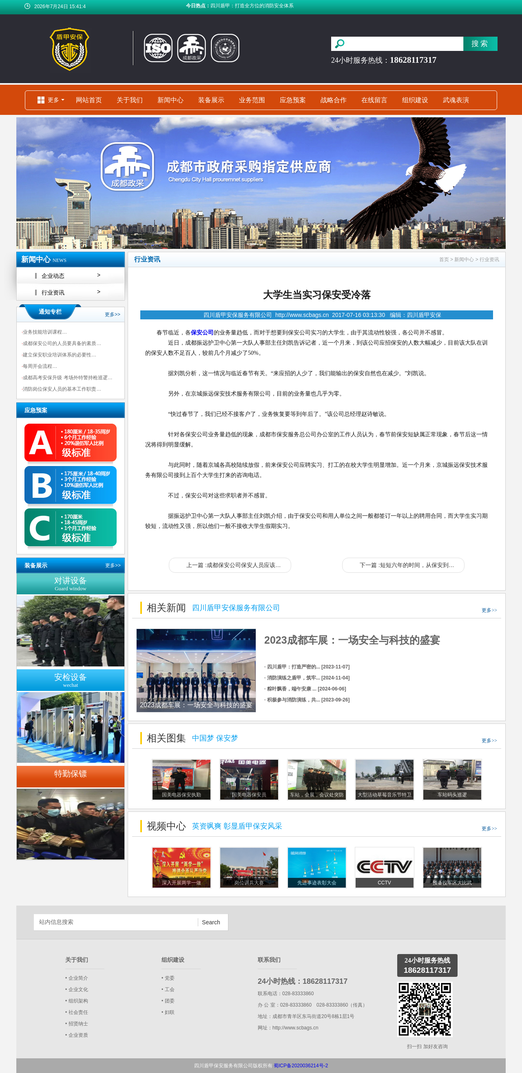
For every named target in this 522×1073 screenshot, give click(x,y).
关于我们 (130, 100)
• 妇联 (168, 1012)
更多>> (112, 314)
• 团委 (168, 1001)
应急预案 (293, 100)
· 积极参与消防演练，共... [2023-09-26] (306, 700)
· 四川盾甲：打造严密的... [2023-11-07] (306, 667)
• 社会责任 (76, 1012)
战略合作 (334, 100)
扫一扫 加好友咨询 (427, 1046)
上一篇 (238, 565)
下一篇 (412, 565)
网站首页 (89, 100)
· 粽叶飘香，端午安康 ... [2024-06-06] (305, 689)
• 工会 (168, 989)
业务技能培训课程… (44, 332)
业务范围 (252, 100)
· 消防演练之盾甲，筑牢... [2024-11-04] (306, 678)
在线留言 (374, 100)
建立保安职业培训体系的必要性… (59, 355)
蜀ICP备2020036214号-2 (301, 1066)
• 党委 (168, 978)
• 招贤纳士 (76, 1024)
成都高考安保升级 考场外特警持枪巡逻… (67, 377)
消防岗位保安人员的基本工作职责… (61, 389)
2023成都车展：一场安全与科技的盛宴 (352, 640)
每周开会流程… (39, 366)
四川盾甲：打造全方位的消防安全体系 (252, 7)
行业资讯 (489, 259)
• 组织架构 (76, 1001)
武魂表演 (456, 100)
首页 (444, 259)
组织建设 (415, 100)
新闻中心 (170, 100)
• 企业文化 (76, 989)
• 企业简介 (76, 978)
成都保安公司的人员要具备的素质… (61, 343)
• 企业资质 (76, 1035)
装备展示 (211, 100)
